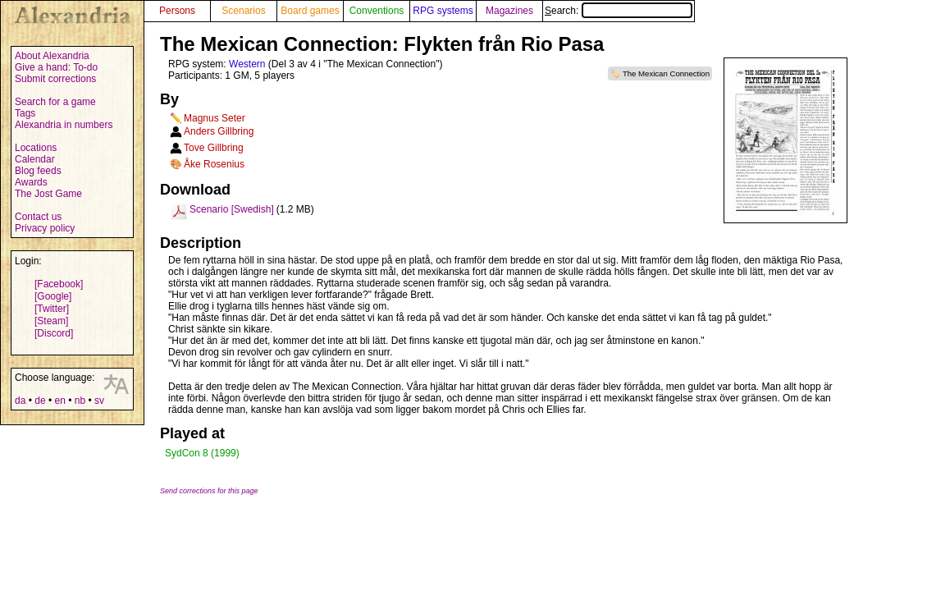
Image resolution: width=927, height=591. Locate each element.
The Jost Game (48, 193)
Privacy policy (45, 228)
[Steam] (51, 321)
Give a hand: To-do (56, 67)
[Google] (52, 296)
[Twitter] (51, 308)
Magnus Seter (214, 118)
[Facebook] (58, 284)
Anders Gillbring (218, 131)
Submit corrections (55, 79)
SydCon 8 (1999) (202, 453)
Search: (618, 10)
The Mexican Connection (666, 73)
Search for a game (55, 102)
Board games (310, 10)
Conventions (376, 10)
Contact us (38, 216)
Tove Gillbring (214, 147)
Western (247, 64)
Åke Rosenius (214, 164)
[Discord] (53, 333)
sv (99, 400)
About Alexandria (52, 56)
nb (80, 400)
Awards (31, 182)
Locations (36, 147)
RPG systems (443, 10)
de (39, 400)
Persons (177, 10)
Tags (25, 113)
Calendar (35, 159)
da (20, 400)
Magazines (509, 10)
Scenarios (243, 10)
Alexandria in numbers (63, 125)
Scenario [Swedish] (232, 209)
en (59, 400)
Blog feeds (38, 170)
